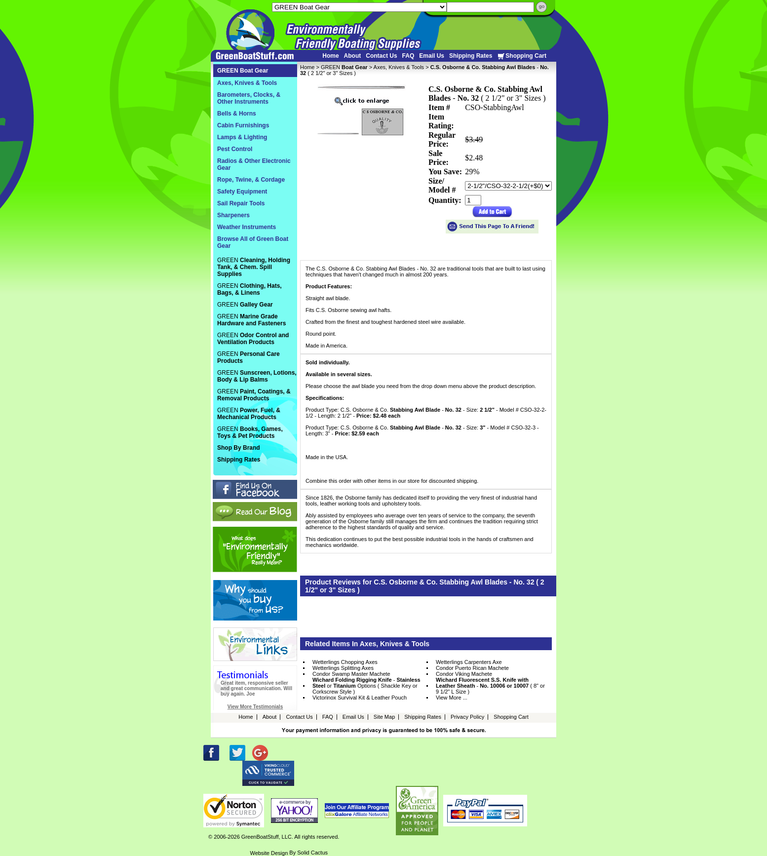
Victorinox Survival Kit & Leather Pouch (359, 697)
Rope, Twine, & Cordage (251, 179)
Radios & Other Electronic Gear (254, 164)
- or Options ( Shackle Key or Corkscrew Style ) (366, 686)
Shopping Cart (521, 56)
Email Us (431, 55)
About (352, 55)
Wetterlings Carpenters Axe (469, 662)
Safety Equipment (242, 191)
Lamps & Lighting (242, 137)
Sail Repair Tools (241, 203)
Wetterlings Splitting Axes (343, 668)
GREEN (344, 67)
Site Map (384, 717)
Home (330, 55)
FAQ (408, 55)
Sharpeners (233, 215)
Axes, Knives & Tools (399, 67)
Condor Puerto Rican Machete (472, 668)
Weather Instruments (246, 227)
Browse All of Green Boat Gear (252, 242)
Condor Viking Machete (464, 674)
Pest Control (234, 149)
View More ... (451, 697)
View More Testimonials (255, 706)
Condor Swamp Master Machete (351, 674)
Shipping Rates (470, 55)
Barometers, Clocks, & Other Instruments (248, 98)
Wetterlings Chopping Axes (345, 662)
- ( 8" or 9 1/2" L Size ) (490, 686)
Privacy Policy (467, 717)
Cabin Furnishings (243, 125)
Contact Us (381, 55)
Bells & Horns (236, 113)
